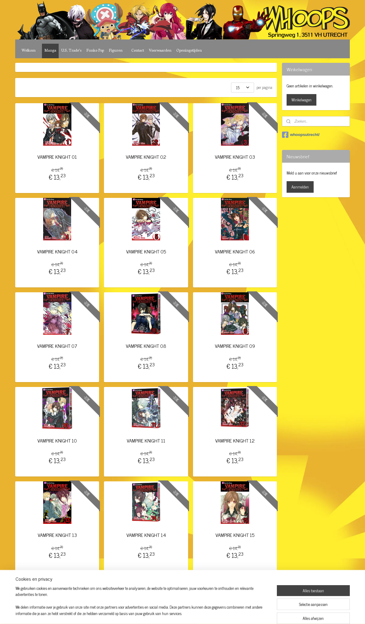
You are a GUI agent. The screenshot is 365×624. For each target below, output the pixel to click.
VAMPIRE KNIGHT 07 (57, 346)
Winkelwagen (301, 100)
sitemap (166, 613)
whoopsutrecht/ (301, 134)
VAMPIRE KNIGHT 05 (146, 251)
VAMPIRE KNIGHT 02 (146, 157)
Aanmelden (300, 187)
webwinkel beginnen (192, 613)
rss (175, 613)
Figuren (115, 51)
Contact (137, 51)
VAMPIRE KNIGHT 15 (234, 535)
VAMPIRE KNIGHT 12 (235, 440)
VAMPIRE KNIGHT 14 (146, 535)
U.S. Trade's (71, 51)
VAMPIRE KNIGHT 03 (235, 157)
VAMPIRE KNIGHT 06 (235, 251)
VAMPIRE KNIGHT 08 (146, 346)
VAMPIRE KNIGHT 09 (235, 346)
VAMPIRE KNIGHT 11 (146, 440)
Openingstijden (189, 51)
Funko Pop (95, 51)
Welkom (29, 51)
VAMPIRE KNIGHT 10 (57, 440)
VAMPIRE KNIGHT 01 (57, 157)
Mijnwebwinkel (232, 613)
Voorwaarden (160, 51)
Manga (50, 51)
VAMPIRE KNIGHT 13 (57, 535)
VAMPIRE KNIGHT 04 (57, 251)
